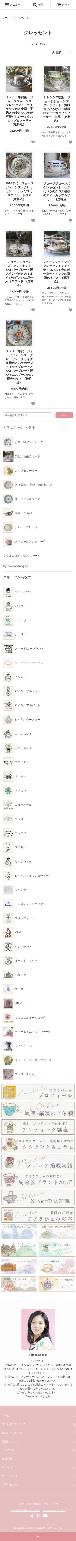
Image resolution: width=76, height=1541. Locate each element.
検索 (38, 5)
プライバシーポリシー (54, 1510)
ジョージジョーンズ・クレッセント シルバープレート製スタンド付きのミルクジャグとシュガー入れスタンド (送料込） (19, 273)
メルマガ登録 (34, 1503)
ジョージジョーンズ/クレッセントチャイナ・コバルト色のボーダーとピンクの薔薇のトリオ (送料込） (57, 271)
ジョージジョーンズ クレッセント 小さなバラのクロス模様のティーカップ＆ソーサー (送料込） (57, 191)
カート (63, 4)
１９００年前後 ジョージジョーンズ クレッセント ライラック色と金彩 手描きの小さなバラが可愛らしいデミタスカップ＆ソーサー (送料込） (20, 111)
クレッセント (22, 17)
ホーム (6, 17)
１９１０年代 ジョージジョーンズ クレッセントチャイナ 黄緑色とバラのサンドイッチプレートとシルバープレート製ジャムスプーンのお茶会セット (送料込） (20, 367)
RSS (45, 1503)
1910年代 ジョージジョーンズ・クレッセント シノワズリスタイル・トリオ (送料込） (19, 191)
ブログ (20, 1503)
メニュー (12, 5)
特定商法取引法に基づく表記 (25, 1510)
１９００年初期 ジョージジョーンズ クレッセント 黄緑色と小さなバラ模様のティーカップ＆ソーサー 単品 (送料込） (57, 109)
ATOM (55, 1503)
